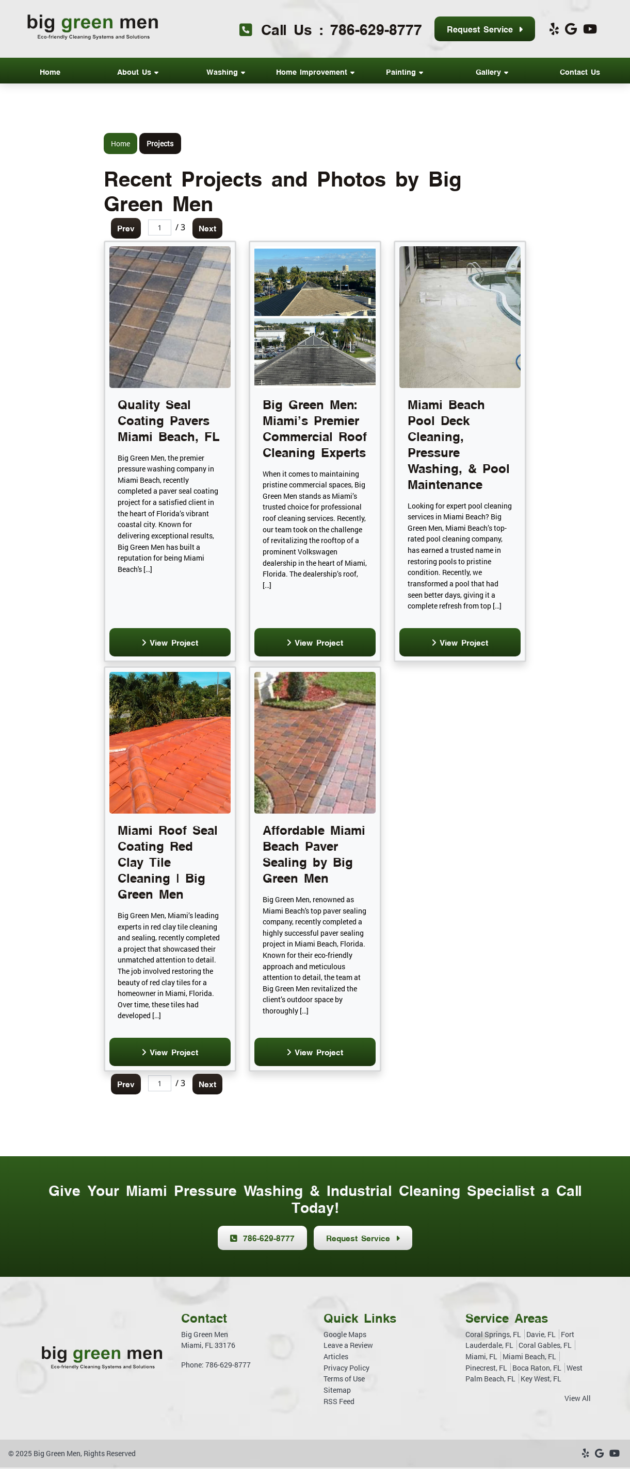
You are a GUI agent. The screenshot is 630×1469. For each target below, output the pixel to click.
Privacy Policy (346, 1369)
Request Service (485, 29)
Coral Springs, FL (493, 1336)
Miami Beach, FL (529, 1358)
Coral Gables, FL (545, 1347)
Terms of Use (344, 1381)
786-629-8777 (376, 28)
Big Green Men (57, 1455)
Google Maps (345, 1336)
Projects (160, 143)
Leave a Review (348, 1347)
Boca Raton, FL (536, 1369)
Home (120, 143)
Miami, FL (481, 1358)
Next (211, 228)
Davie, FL (541, 1336)
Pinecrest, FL (486, 1369)
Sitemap (337, 1392)
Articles (336, 1358)
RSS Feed (339, 1403)
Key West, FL (541, 1381)
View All (577, 1400)
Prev (127, 228)
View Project (170, 643)
